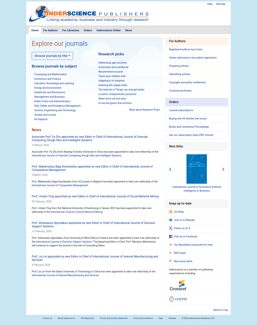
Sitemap (220, 4)
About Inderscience (66, 318)
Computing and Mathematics (50, 74)
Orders (88, 30)
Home (35, 30)
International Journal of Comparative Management (60, 185)
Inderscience (109, 30)
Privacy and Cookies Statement (114, 318)
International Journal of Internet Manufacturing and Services (65, 275)
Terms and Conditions (143, 318)
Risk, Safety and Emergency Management (57, 105)
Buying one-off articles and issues (188, 118)
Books (172, 126)
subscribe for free (202, 244)
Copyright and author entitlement (187, 82)
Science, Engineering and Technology (55, 110)
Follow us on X (179, 228)
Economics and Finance (47, 78)
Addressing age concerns (113, 62)
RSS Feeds (177, 253)
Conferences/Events (180, 90)
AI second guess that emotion (115, 103)
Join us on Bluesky (182, 220)
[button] (170, 169)
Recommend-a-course (111, 71)
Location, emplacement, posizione (118, 94)
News (128, 30)
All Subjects (40, 119)
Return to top (220, 309)
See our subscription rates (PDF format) (191, 135)
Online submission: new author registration (193, 57)
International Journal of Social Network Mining (76, 211)
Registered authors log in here (185, 49)
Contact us (47, 318)
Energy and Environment (47, 87)
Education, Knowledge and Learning (54, 83)
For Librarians (70, 30)
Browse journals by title (51, 56)
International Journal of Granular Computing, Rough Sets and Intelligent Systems (76, 155)
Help (209, 4)
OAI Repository (87, 318)
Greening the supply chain (113, 85)
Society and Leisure (45, 114)
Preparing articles (179, 65)
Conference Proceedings (195, 126)
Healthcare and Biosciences (49, 92)
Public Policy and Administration (52, 101)
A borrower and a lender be (113, 67)
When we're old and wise (112, 98)
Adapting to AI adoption (112, 80)
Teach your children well (112, 76)
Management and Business (49, 96)
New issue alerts (180, 261)
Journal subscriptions (181, 110)
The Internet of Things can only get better (121, 89)
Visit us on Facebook (183, 236)
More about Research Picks (144, 109)
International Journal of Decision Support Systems (64, 241)
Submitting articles (179, 74)
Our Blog (176, 211)
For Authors (50, 30)
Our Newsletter (180, 244)
